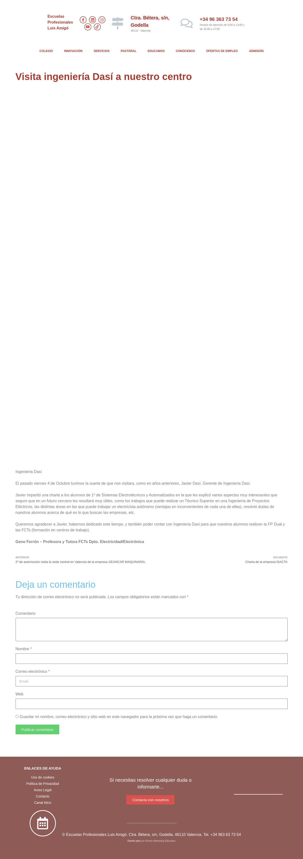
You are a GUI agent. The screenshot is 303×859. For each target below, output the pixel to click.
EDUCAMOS (156, 51)
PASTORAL (129, 51)
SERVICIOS (101, 51)
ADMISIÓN (256, 51)
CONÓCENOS (185, 51)
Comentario (26, 613)
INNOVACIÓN (73, 51)
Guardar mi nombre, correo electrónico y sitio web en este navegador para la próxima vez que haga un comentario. (119, 717)
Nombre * (24, 649)
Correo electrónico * (33, 671)
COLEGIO (46, 51)
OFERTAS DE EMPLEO (222, 51)
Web (20, 694)
